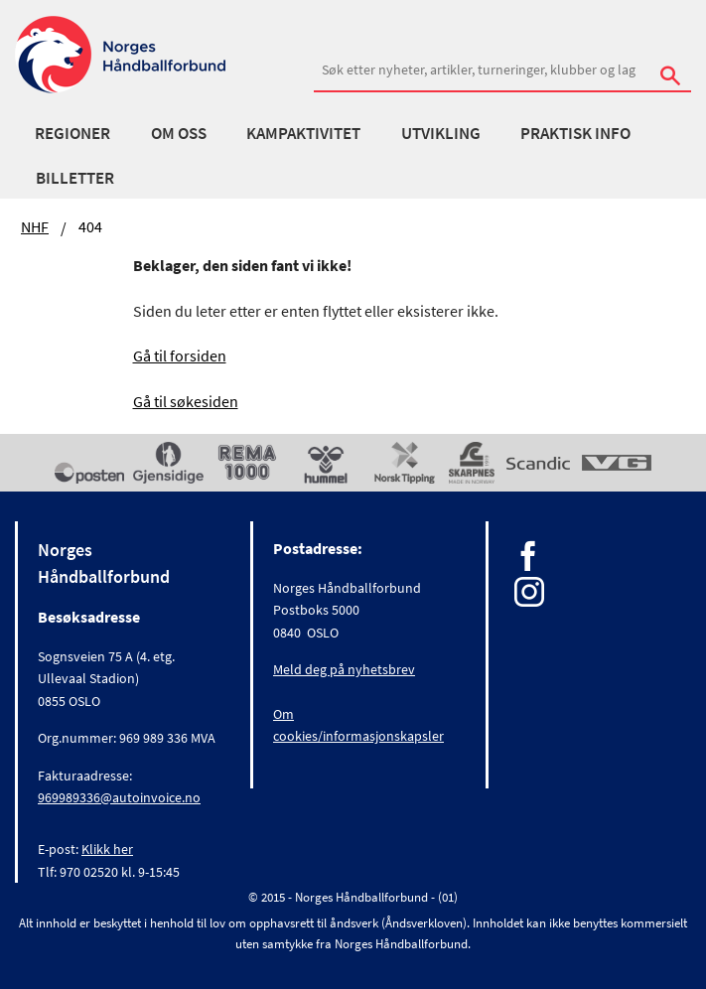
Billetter (75, 178)
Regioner (72, 133)
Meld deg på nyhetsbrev (344, 669)
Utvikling (441, 133)
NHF (35, 226)
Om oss (179, 133)
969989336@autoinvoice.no (119, 797)
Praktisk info (575, 133)
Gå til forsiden (179, 355)
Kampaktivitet (303, 133)
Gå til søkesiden (185, 401)
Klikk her (107, 849)
